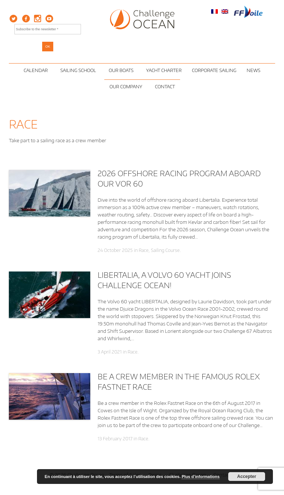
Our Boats (122, 70)
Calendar (37, 70)
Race (144, 250)
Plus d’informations (201, 476)
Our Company (127, 86)
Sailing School (79, 70)
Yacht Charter (164, 70)
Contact (165, 86)
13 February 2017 (115, 438)
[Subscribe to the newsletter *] (47, 29)
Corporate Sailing (214, 70)
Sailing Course (165, 250)
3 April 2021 (110, 352)
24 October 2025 (115, 250)
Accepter (246, 476)
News (253, 70)
